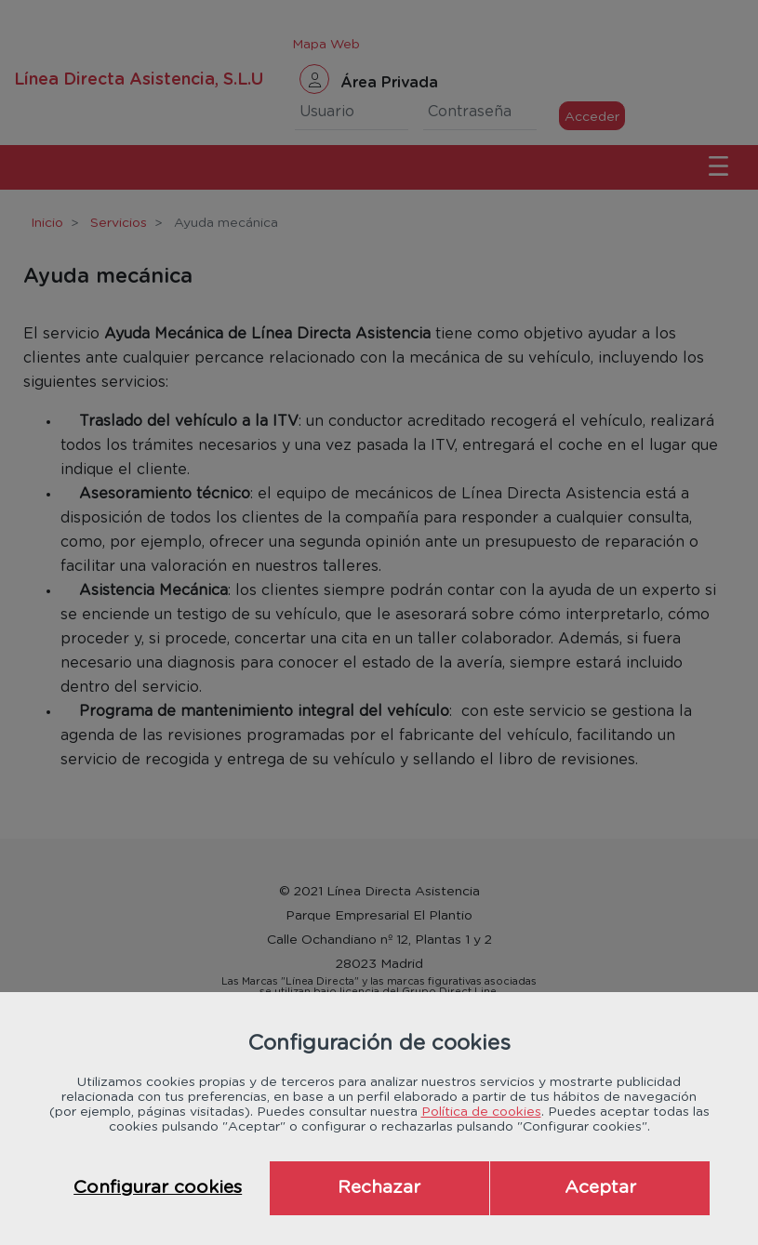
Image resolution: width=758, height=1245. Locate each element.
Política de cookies (481, 1112)
